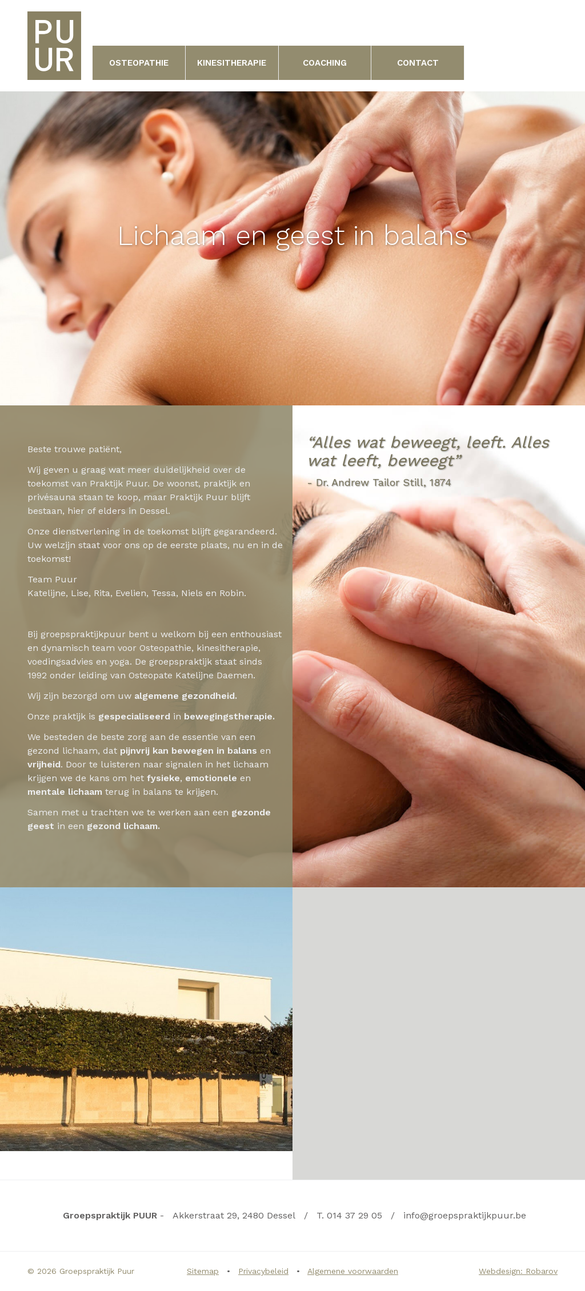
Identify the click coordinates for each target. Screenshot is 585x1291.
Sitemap (203, 1271)
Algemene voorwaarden (352, 1271)
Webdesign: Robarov (518, 1271)
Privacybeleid (263, 1271)
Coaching (325, 63)
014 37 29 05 (354, 1215)
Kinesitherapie (231, 63)
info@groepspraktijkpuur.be (464, 1215)
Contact (418, 63)
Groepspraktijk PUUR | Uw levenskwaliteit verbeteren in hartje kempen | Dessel (54, 45)
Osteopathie (139, 63)
